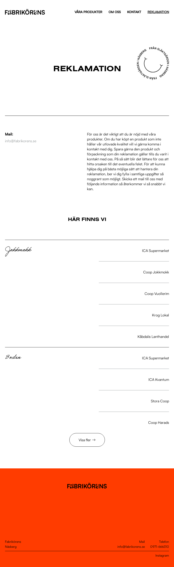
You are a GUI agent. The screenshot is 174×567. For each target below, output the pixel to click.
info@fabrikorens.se (131, 546)
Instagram (162, 555)
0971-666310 (159, 546)
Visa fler (85, 440)
